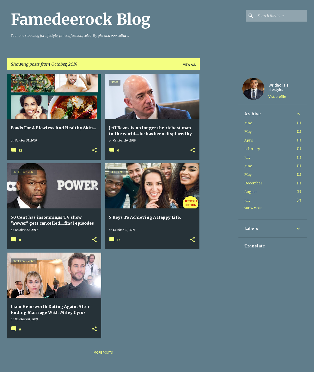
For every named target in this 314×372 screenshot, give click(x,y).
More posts (103, 352)
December (253, 183)
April (248, 140)
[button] (94, 150)
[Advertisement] (219, 147)
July (247, 157)
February (252, 149)
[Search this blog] (281, 16)
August (250, 192)
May (248, 131)
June (248, 123)
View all (189, 64)
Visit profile (277, 97)
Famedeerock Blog (81, 19)
